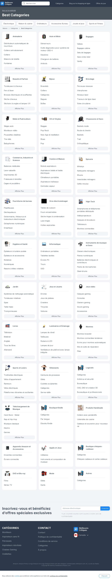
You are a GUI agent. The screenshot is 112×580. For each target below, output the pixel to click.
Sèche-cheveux (10, 100)
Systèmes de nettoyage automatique (19, 297)
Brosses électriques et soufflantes (18, 96)
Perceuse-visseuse (85, 87)
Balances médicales (12, 168)
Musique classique (11, 430)
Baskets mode (83, 127)
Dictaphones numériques (14, 227)
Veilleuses (45, 342)
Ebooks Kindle (46, 430)
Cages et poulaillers (12, 185)
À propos (42, 559)
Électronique (8, 24)
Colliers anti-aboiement (13, 51)
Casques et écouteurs (86, 222)
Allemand (8, 355)
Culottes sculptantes (49, 389)
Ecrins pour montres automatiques (91, 347)
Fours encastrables (48, 215)
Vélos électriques (11, 393)
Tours (43, 267)
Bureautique (82, 389)
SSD (42, 272)
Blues (43, 140)
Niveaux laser (82, 96)
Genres (7, 438)
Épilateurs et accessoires (14, 259)
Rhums (80, 177)
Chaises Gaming (9, 559)
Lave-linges (45, 224)
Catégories (60, 3)
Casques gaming (83, 297)
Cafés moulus (82, 185)
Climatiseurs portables (50, 179)
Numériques (9, 267)
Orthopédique (82, 145)
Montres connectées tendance (89, 342)
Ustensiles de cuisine (85, 425)
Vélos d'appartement (12, 385)
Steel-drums (82, 274)
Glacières (44, 55)
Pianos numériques (85, 259)
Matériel (7, 342)
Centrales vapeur (48, 188)
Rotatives (7, 263)
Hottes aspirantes (48, 228)
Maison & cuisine (25, 24)
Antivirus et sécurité (85, 385)
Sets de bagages (84, 52)
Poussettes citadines (12, 136)
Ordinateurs (42, 24)
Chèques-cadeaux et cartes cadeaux (92, 466)
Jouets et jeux (78, 24)
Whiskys (80, 168)
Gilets (43, 385)
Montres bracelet (84, 338)
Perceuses (7, 550)
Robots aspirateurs (48, 168)
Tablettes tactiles (47, 259)
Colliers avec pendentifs (87, 421)
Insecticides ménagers (86, 181)
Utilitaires (44, 461)
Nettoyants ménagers (86, 172)
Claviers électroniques (86, 254)
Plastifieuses (9, 211)
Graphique (8, 231)
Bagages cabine (83, 48)
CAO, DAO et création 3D (87, 393)
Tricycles (44, 310)
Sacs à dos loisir (83, 57)
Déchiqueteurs (10, 215)
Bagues (44, 100)
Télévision (8, 337)
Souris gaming (83, 310)
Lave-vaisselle (9, 172)
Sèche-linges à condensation (52, 220)
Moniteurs (6, 541)
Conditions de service (47, 550)
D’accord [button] (104, 576)
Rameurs (7, 389)
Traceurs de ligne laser (86, 100)
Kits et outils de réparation (88, 351)
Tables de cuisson (48, 211)
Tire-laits (7, 140)
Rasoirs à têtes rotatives (14, 272)
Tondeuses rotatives (12, 302)
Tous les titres (9, 350)
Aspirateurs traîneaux (50, 184)
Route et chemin (84, 132)
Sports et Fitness (96, 24)
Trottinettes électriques (13, 380)
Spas (6, 306)
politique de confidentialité (58, 576)
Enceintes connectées (13, 461)
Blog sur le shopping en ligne (79, 3)
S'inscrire (103, 517)
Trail (79, 140)
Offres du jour (101, 3)
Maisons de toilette (11, 59)
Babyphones (9, 145)
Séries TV (8, 492)
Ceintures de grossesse (50, 380)
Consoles (81, 302)
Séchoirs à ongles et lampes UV (17, 104)
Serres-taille (46, 398)
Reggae (44, 127)
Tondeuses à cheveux (13, 87)
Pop (42, 145)
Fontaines (8, 64)
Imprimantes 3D (10, 177)
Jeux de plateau (47, 302)
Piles (79, 355)
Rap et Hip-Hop (10, 425)
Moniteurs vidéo (10, 132)
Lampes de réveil (47, 337)
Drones (44, 297)
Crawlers (44, 306)
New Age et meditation (50, 136)
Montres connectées (85, 231)
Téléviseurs (81, 227)
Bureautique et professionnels (89, 398)
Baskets (80, 136)
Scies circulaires (83, 104)
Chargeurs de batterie (50, 59)
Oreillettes (6, 563)
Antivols (44, 64)
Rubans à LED (46, 346)
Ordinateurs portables (50, 254)
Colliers (7, 55)
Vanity (79, 61)
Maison (5, 28)
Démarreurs (46, 44)
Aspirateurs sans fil (10, 546)
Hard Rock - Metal (11, 421)
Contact (41, 542)
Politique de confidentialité (50, 546)
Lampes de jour (47, 350)
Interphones (82, 91)
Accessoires (82, 315)
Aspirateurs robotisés (11, 554)
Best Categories (26, 28)
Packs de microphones (86, 270)
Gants (43, 492)
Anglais (7, 346)
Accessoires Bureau (59, 24)
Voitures (44, 315)
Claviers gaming (83, 306)
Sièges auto (8, 127)
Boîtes (43, 104)
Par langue (45, 425)
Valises (80, 44)
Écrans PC (45, 263)
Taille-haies (8, 310)
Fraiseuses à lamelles (12, 181)
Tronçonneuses (10, 315)
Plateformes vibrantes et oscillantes (18, 398)
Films (6, 488)
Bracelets (44, 87)
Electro (7, 434)
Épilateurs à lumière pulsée (15, 254)
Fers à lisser (9, 91)
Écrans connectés (11, 466)
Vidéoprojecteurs (84, 218)
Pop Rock (45, 132)
